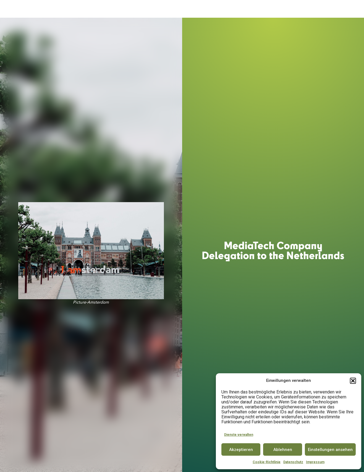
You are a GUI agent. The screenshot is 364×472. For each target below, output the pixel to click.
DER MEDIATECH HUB (105, 9)
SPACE (172, 9)
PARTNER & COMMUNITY (262, 9)
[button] (353, 381)
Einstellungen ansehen (330, 449)
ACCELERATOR (147, 9)
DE (340, 9)
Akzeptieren (241, 449)
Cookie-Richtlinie (267, 462)
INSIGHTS (301, 9)
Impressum (315, 462)
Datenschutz (293, 462)
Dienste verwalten (238, 435)
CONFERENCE (222, 9)
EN (350, 9)
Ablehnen (282, 449)
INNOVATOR (193, 9)
